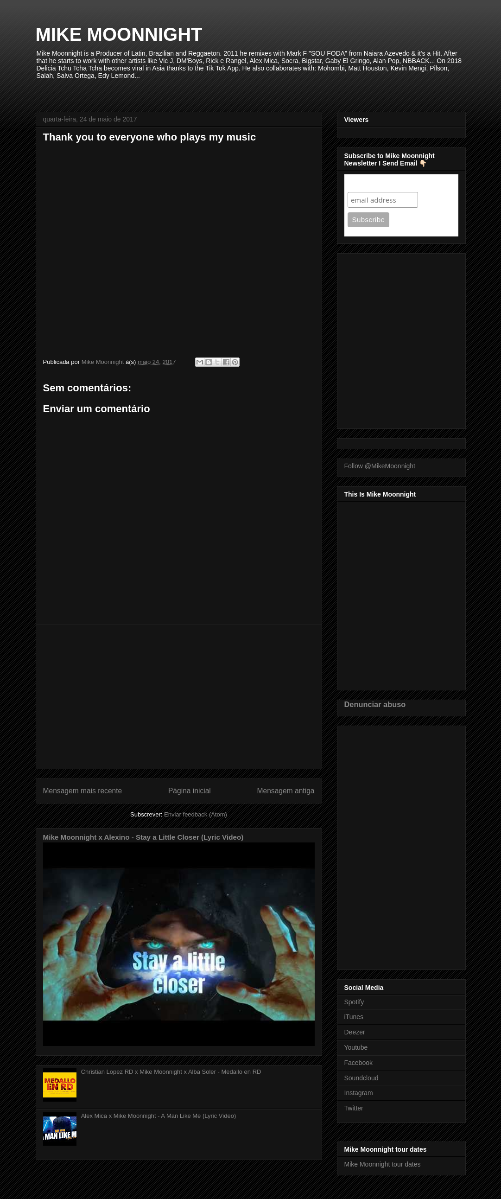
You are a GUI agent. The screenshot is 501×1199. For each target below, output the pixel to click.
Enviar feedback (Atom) (195, 814)
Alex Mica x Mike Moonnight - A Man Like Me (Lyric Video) (158, 1115)
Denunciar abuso (375, 704)
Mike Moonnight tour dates (382, 1164)
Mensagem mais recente (82, 791)
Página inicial (189, 791)
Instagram (358, 1093)
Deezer (354, 1032)
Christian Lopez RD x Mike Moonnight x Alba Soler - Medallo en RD (171, 1071)
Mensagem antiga (286, 791)
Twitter (353, 1108)
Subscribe (365, 183)
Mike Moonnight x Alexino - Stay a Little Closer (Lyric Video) (143, 837)
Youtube (356, 1047)
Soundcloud (361, 1078)
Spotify (354, 1002)
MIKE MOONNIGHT (119, 34)
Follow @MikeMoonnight (380, 466)
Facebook (358, 1062)
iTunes (354, 1016)
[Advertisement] (179, 697)
